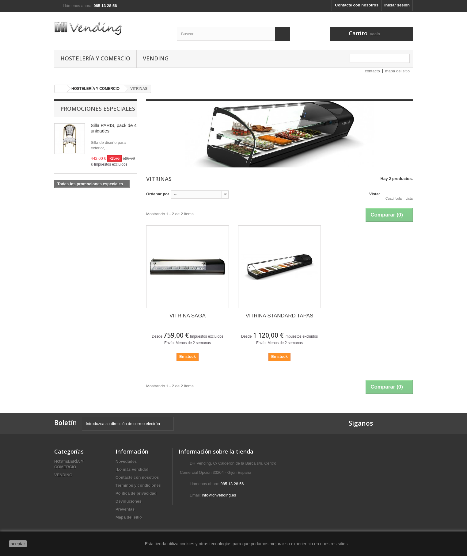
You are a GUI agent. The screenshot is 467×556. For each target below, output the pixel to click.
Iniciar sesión (397, 5)
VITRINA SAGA (187, 316)
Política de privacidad (136, 493)
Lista (409, 194)
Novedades (126, 461)
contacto (372, 71)
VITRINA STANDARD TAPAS (279, 316)
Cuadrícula (393, 194)
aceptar (18, 543)
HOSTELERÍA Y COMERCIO (95, 58)
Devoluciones (129, 501)
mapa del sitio (397, 71)
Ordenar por (157, 194)
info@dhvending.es (219, 495)
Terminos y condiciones (138, 485)
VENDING (156, 58)
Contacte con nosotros (356, 5)
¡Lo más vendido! (132, 469)
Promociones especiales (97, 108)
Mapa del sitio (129, 517)
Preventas (125, 509)
